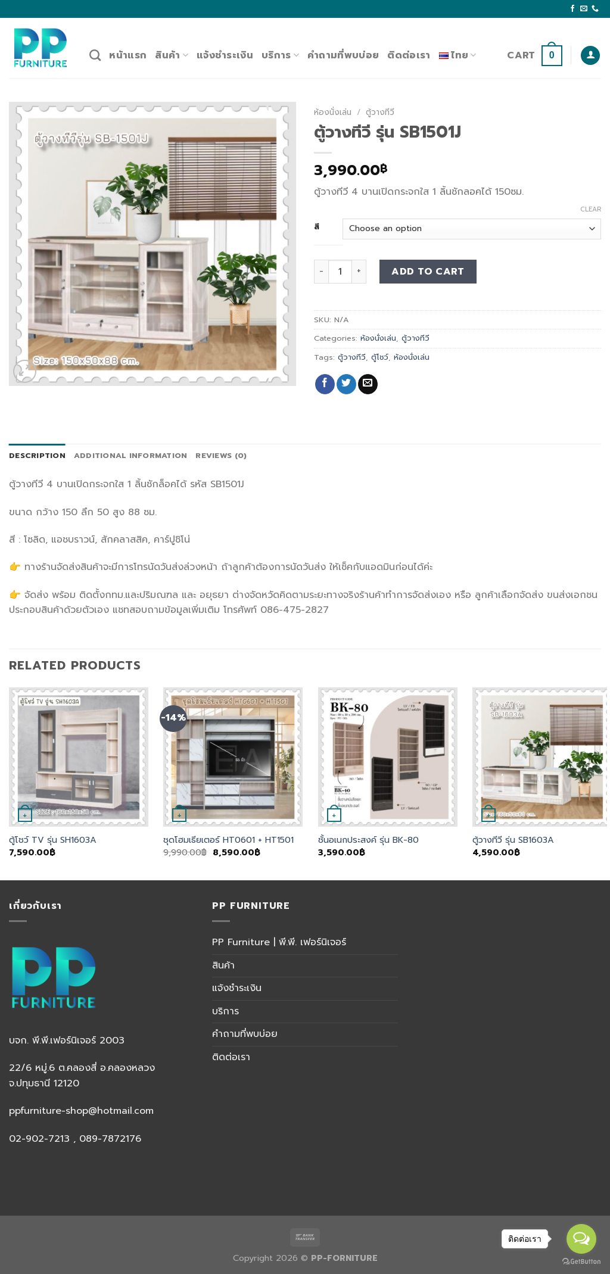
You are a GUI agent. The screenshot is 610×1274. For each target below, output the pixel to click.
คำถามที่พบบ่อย (343, 55)
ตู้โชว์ (379, 357)
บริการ (280, 55)
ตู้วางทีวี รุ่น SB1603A (513, 840)
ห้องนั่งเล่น (332, 112)
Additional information (131, 455)
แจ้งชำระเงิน (225, 55)
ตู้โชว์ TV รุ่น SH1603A (53, 840)
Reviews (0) (221, 455)
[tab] (37, 456)
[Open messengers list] (581, 1239)
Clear (590, 209)
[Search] (95, 55)
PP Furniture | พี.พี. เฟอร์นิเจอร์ (279, 942)
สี (317, 227)
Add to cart (427, 271)
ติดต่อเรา (408, 55)
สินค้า (171, 55)
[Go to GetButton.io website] (581, 1262)
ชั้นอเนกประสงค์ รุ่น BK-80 (368, 840)
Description (37, 455)
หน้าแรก (128, 55)
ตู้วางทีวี (380, 112)
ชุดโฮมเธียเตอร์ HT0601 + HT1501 (228, 840)
